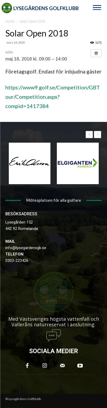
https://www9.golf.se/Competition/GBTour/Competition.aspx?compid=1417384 (52, 96)
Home (10, 21)
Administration (16, 396)
